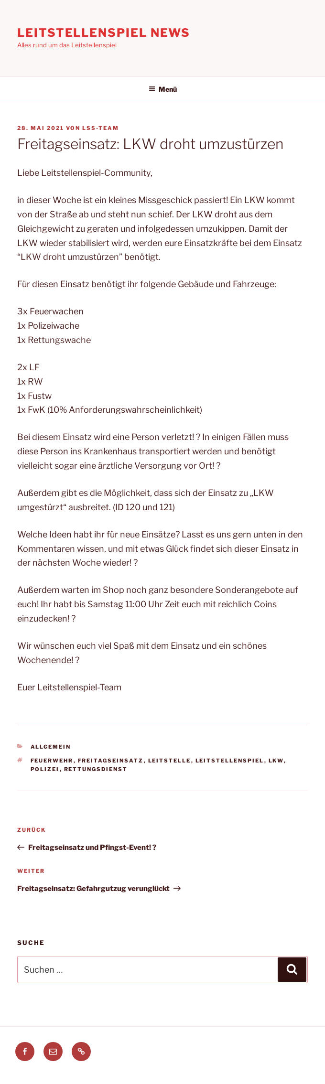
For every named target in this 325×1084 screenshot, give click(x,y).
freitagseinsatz (111, 760)
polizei (45, 769)
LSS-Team (100, 128)
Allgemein (51, 746)
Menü (163, 89)
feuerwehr (52, 760)
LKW (276, 760)
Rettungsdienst (96, 769)
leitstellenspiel (229, 760)
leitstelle (169, 760)
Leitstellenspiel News (103, 33)
